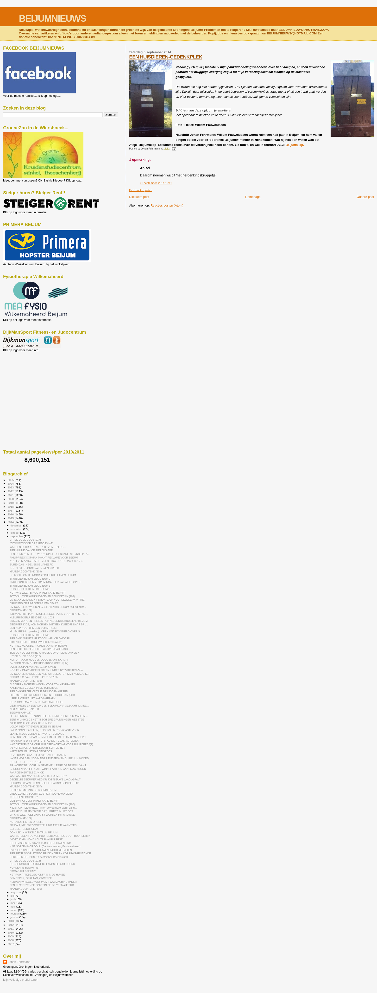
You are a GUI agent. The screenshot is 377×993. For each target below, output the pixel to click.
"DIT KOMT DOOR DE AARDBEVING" (31, 543)
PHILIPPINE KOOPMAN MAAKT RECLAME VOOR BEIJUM (44, 557)
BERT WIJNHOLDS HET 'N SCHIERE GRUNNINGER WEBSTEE (47, 719)
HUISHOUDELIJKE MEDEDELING (29, 589)
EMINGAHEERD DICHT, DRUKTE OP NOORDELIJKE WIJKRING (47, 599)
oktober (15, 532)
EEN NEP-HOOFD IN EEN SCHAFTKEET (33, 627)
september (17, 536)
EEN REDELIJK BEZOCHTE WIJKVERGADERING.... (40, 649)
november (17, 529)
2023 (10, 487)
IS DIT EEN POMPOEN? (24, 797)
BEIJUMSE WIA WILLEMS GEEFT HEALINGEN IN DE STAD (44, 783)
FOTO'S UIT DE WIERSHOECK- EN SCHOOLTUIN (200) (42, 804)
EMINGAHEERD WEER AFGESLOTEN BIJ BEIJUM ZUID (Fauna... (48, 606)
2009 (10, 936)
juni (13, 899)
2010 (10, 932)
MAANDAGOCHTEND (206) (26, 888)
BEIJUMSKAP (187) (21, 712)
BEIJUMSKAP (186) (21, 818)
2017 (10, 510)
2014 (10, 522)
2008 (10, 940)
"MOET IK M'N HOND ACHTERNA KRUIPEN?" (36, 839)
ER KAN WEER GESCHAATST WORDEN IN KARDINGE (42, 814)
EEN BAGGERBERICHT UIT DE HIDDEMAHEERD (39, 691)
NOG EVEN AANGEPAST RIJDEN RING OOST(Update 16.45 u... (47, 560)
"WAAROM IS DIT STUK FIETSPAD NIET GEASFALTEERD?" (45, 740)
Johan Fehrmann (19, 962)
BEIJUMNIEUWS (52, 18)
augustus (16, 892)
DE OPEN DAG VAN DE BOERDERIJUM (33, 790)
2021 (10, 495)
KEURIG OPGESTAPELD (24, 708)
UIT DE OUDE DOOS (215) (25, 761)
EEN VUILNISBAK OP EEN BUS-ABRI (32, 550)
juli (13, 895)
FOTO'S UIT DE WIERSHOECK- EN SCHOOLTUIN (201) (42, 695)
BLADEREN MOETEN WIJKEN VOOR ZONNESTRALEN (42, 684)
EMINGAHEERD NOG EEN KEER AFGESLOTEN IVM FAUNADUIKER (50, 673)
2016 (10, 514)
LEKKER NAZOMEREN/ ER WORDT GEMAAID (37, 733)
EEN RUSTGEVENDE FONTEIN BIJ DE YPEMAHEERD (42, 885)
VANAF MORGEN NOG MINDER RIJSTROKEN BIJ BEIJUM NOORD (49, 758)
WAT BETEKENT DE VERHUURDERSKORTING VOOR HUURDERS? (50, 835)
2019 (10, 502)
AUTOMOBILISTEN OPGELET (27, 821)
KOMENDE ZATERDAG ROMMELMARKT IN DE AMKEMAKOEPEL (48, 737)
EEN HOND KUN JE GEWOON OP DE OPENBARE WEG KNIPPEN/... (50, 553)
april (13, 906)
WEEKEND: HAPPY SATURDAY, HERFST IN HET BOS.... (43, 811)
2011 (10, 928)
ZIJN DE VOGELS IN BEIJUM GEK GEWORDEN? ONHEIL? (44, 652)
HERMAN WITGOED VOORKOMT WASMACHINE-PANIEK (43, 881)
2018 (10, 506)
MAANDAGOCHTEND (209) (26, 571)
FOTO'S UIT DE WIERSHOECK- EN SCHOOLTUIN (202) (42, 596)
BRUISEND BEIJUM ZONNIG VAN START (34, 603)
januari (15, 917)
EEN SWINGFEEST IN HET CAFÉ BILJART (35, 800)
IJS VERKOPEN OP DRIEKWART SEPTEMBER (37, 747)
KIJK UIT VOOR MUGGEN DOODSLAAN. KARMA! (39, 659)
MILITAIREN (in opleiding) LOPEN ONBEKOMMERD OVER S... (46, 631)
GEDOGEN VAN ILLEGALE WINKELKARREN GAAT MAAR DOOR (48, 768)
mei (13, 903)
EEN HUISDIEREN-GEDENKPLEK (165, 56)
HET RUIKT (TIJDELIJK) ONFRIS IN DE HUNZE (37, 874)
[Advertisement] (24, 378)
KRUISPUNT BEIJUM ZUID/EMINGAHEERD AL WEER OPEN (45, 582)
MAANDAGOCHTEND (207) (26, 786)
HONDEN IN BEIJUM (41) (24, 867)
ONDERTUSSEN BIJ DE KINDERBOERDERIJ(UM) (39, 663)
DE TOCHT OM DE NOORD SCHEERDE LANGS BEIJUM (43, 575)
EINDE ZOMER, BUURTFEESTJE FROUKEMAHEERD (41, 793)
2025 (10, 479)
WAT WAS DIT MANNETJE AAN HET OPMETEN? (38, 775)
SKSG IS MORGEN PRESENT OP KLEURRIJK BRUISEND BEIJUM (49, 620)
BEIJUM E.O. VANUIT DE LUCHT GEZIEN (34, 677)
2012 (10, 924)
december (17, 525)
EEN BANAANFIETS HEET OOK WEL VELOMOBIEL (40, 638)
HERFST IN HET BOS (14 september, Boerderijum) (39, 857)
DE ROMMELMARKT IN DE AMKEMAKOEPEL (36, 702)
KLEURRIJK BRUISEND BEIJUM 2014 (32, 617)
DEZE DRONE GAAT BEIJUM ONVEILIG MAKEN (38, 754)
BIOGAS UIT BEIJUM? (23, 871)
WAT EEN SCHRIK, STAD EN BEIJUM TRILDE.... (38, 546)
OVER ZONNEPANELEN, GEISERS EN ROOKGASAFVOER (44, 730)
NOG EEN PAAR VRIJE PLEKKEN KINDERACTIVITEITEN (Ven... (47, 670)
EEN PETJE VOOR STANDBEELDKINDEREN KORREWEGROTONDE (50, 853)
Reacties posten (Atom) (167, 205)
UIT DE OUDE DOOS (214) (25, 860)
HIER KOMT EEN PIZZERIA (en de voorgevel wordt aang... (43, 807)
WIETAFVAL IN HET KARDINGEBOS (31, 751)
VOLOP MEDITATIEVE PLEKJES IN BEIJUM (35, 726)
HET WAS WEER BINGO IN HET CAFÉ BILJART (38, 592)
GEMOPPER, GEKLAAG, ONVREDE (31, 878)
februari (15, 913)
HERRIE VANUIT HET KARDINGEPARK (33, 698)
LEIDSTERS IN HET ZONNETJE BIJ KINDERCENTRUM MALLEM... (49, 715)
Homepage (253, 197)
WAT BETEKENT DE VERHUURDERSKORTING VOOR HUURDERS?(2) (51, 744)
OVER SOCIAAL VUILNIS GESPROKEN (33, 666)
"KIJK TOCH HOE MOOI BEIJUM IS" (30, 723)
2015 (10, 518)
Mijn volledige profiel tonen (20, 979)
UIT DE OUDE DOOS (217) (25, 539)
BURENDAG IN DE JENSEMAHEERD (31, 564)
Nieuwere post (139, 197)
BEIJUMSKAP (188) (21, 610)
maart (14, 910)
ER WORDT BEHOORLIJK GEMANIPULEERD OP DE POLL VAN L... (49, 765)
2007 (10, 944)
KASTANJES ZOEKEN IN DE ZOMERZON (34, 687)
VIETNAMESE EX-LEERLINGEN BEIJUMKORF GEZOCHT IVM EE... (49, 705)
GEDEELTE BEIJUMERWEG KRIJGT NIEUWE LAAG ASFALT (45, 779)
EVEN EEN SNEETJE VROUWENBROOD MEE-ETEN (41, 850)
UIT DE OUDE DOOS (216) (25, 656)
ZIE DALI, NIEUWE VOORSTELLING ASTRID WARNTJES (43, 825)
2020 (10, 498)
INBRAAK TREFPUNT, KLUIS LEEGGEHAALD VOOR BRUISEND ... (49, 613)
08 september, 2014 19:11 (156, 183)
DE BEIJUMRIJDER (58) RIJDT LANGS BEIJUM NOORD (42, 864)
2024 (10, 483)
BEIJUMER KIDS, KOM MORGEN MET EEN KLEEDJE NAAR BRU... (49, 624)
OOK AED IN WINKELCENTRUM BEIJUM (33, 832)
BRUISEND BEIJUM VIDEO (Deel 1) (30, 585)
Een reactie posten (140, 190)
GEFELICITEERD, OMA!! (24, 828)
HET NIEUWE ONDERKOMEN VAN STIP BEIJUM (38, 645)
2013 (10, 920)
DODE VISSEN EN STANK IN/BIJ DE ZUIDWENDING (40, 843)
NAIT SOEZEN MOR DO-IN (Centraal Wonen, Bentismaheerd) (45, 846)
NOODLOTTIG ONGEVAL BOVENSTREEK (34, 568)
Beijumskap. (295, 145)
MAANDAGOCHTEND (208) (26, 680)
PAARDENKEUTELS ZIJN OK (27, 772)
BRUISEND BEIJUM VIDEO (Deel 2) (30, 578)
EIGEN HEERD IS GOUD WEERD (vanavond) (36, 642)
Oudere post (365, 197)
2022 (10, 491)
